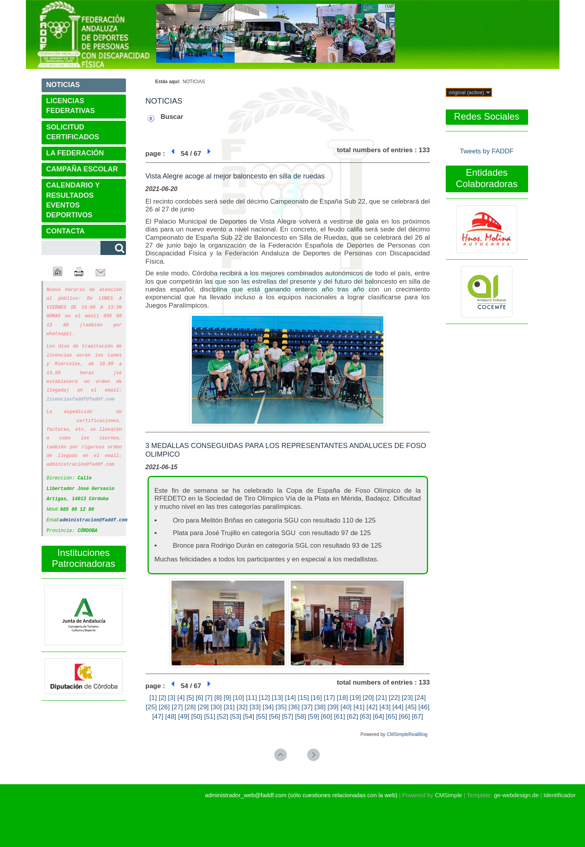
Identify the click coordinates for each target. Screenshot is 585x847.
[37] (306, 707)
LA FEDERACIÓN (75, 153)
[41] (359, 707)
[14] (290, 697)
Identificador (559, 795)
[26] (164, 707)
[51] (209, 716)
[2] (162, 697)
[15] (303, 697)
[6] (199, 697)
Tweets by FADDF (487, 151)
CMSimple (448, 795)
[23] (407, 697)
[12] (264, 697)
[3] (171, 697)
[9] (227, 697)
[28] (190, 707)
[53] (235, 716)
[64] (378, 716)
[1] (153, 697)
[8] (218, 697)
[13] (277, 697)
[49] (183, 716)
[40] (346, 707)
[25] (151, 707)
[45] (410, 707)
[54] (248, 716)
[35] (280, 707)
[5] (190, 697)
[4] (181, 697)
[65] (391, 716)
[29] (203, 707)
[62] (352, 716)
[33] (255, 707)
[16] (316, 697)
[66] (404, 716)
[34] (267, 707)
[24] (420, 697)
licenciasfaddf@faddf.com (81, 394)
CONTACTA (65, 231)
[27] (177, 707)
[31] (229, 707)
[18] (342, 697)
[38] (320, 707)
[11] (251, 697)
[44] (397, 707)
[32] (242, 707)
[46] (423, 707)
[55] (261, 716)
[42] (371, 707)
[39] (333, 707)
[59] (313, 716)
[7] (209, 697)
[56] (274, 716)
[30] (216, 707)
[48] (170, 716)
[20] (368, 697)
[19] (355, 697)
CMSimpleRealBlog (406, 734)
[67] (417, 716)
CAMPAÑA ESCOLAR (82, 169)
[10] (238, 697)
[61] (339, 716)
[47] (157, 716)
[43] (384, 707)
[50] (196, 716)
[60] (326, 716)
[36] (293, 707)
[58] (300, 716)
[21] (381, 697)
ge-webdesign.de (516, 795)
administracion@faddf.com (94, 510)
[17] (329, 697)
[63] (365, 716)
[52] (222, 716)
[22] (394, 697)
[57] (287, 716)
